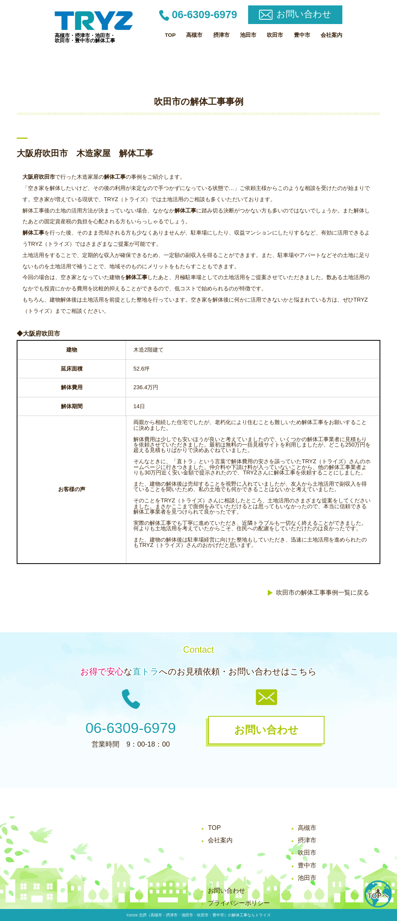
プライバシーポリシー (239, 902)
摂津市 (221, 35)
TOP (170, 35)
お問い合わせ (226, 890)
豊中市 (302, 35)
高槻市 (194, 35)
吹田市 (275, 35)
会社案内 (331, 35)
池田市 (248, 35)
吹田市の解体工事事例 (198, 102)
